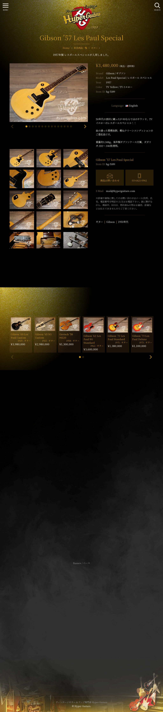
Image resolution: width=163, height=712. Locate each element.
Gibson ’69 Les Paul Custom (19, 336)
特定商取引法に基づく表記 (81, 621)
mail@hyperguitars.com (120, 191)
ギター (99, 221)
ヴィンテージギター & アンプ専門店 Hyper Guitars (81, 702)
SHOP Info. (82, 468)
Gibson (116, 73)
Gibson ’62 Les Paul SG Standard (92, 339)
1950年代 (123, 221)
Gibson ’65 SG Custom (43, 336)
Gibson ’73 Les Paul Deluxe (140, 337)
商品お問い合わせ (109, 180)
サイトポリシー (81, 616)
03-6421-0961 (139, 180)
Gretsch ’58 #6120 (66, 336)
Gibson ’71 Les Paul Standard (116, 337)
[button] (26, 126)
